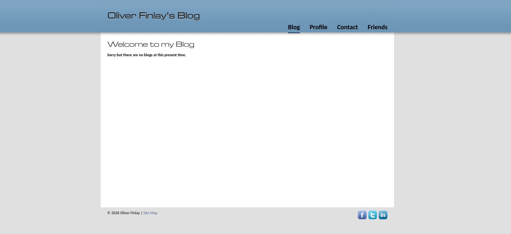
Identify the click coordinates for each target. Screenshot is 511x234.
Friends (377, 27)
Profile (318, 27)
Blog (294, 27)
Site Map (150, 213)
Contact (347, 27)
